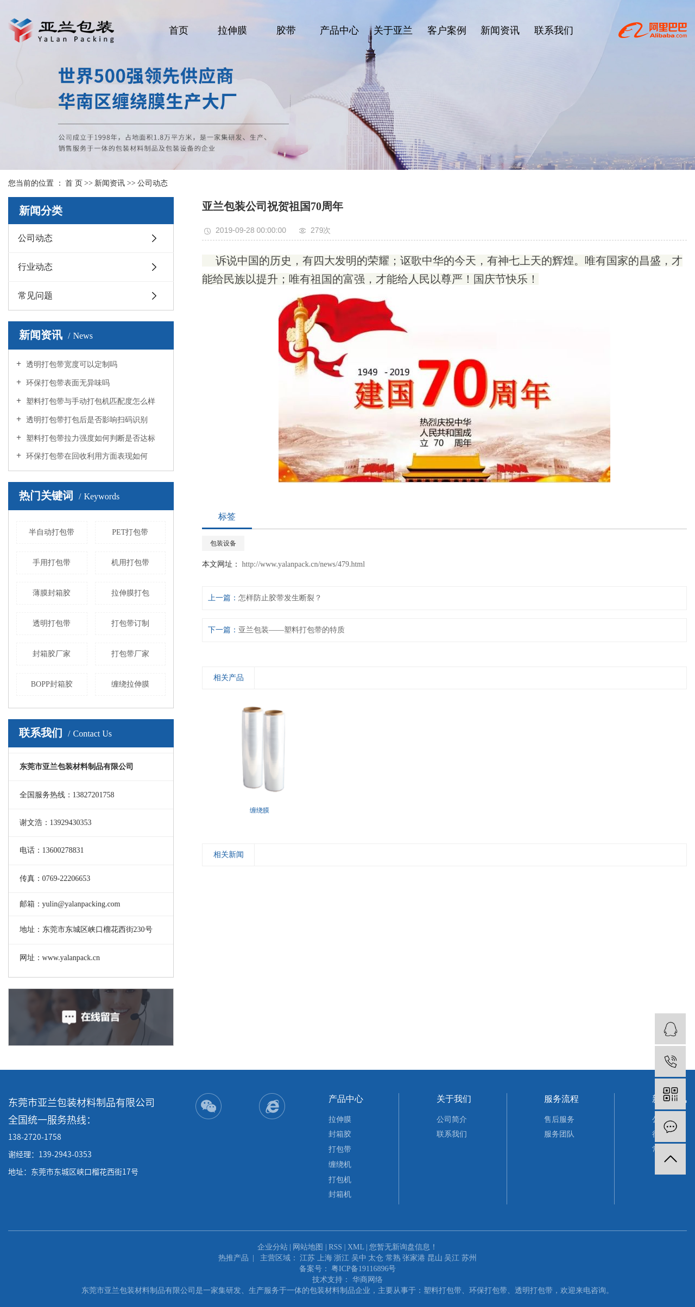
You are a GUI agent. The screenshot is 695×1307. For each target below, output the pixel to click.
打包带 (339, 1149)
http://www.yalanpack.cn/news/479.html (302, 564)
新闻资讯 (500, 30)
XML (356, 1247)
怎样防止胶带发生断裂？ (280, 598)
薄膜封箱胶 (52, 593)
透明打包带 (52, 623)
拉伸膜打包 (130, 593)
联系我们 (553, 30)
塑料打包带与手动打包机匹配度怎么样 (89, 401)
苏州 (469, 1258)
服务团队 (559, 1134)
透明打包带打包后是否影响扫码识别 (86, 420)
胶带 (286, 30)
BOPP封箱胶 (52, 684)
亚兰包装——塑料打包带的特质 (291, 630)
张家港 (413, 1258)
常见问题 (35, 295)
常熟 (393, 1258)
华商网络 (367, 1280)
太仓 (375, 1258)
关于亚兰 (393, 30)
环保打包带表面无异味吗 (67, 383)
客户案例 (446, 30)
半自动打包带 (51, 532)
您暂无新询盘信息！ (403, 1247)
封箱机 (339, 1194)
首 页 (74, 183)
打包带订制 (130, 623)
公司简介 (452, 1119)
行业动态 (35, 266)
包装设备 (223, 543)
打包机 (339, 1180)
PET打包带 (130, 532)
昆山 (435, 1258)
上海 (324, 1258)
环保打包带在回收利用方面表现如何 (86, 456)
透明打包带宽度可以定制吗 (70, 364)
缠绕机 (339, 1164)
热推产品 (233, 1258)
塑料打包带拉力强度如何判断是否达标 (89, 438)
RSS (335, 1247)
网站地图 (308, 1247)
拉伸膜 (232, 30)
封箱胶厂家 (52, 654)
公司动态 (152, 183)
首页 (178, 30)
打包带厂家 (130, 654)
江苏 (307, 1258)
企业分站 (272, 1247)
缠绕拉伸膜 (130, 684)
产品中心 (339, 30)
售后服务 (559, 1119)
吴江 (451, 1258)
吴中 (359, 1258)
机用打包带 (130, 563)
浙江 (341, 1258)
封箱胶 (339, 1134)
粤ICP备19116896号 (363, 1269)
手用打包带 (52, 563)
